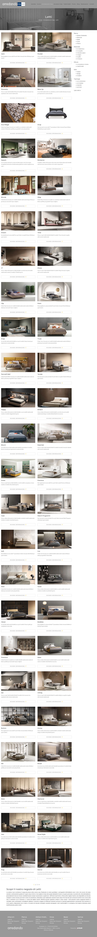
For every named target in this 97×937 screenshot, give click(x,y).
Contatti (91, 4)
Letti (57, 20)
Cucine (39, 4)
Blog (78, 4)
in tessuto (79, 59)
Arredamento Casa (47, 4)
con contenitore (81, 81)
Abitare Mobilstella (82, 35)
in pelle (79, 57)
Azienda (33, 4)
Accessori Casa (58, 4)
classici (78, 71)
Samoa (80, 917)
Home (40, 20)
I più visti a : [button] (77, 90)
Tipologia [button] (77, 79)
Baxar (66, 917)
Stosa (52, 917)
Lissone (10, 919)
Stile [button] (75, 69)
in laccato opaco (81, 53)
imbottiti (79, 85)
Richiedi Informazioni (17, 62)
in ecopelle (80, 51)
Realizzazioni (84, 4)
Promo (74, 4)
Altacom (11, 917)
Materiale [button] (77, 47)
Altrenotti (79, 37)
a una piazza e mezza (82, 64)
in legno (79, 55)
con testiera (80, 83)
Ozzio (78, 41)
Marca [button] (76, 33)
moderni (79, 75)
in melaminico (80, 49)
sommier (79, 87)
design (78, 73)
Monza (10, 923)
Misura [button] (76, 62)
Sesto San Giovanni (13, 921)
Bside (78, 39)
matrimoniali (80, 66)
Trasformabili (67, 4)
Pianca (78, 43)
